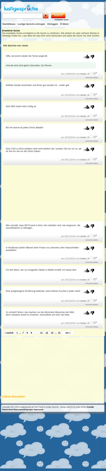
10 (36, 333)
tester (83, 74)
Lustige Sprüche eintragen (31, 24)
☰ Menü (64, 24)
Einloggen (52, 24)
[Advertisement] (53, 193)
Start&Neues (8, 24)
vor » (68, 333)
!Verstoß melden (91, 77)
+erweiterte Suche (61, 20)
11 (41, 333)
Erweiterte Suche (11, 30)
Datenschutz (7, 410)
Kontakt (90, 407)
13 (52, 333)
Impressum (38, 410)
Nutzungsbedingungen (23, 410)
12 (47, 333)
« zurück (9, 333)
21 (59, 333)
